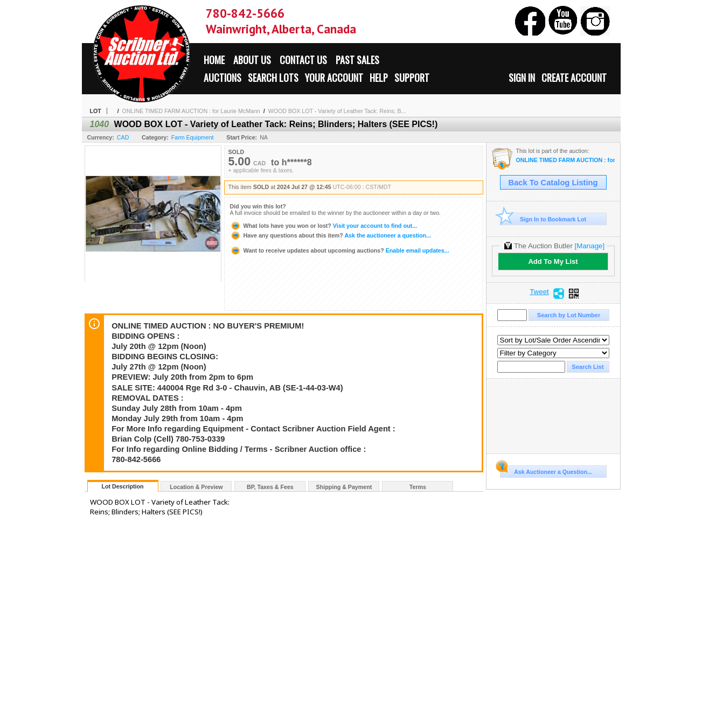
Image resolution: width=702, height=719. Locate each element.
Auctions (222, 78)
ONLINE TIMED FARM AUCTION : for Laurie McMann (191, 111)
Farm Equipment (192, 137)
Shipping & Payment (344, 487)
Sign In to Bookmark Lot (543, 219)
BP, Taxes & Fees (270, 487)
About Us (252, 60)
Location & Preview (196, 487)
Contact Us (303, 60)
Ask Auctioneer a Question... (546, 470)
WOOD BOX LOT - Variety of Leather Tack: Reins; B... (337, 111)
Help (379, 78)
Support (411, 78)
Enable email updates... (339, 250)
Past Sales (357, 60)
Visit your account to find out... (323, 225)
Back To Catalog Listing (553, 182)
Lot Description (122, 486)
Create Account (574, 78)
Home (214, 60)
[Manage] (590, 246)
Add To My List (553, 261)
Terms (417, 487)
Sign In (522, 78)
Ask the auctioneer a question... (330, 235)
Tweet (539, 292)
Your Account (334, 78)
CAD (123, 137)
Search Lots (273, 78)
